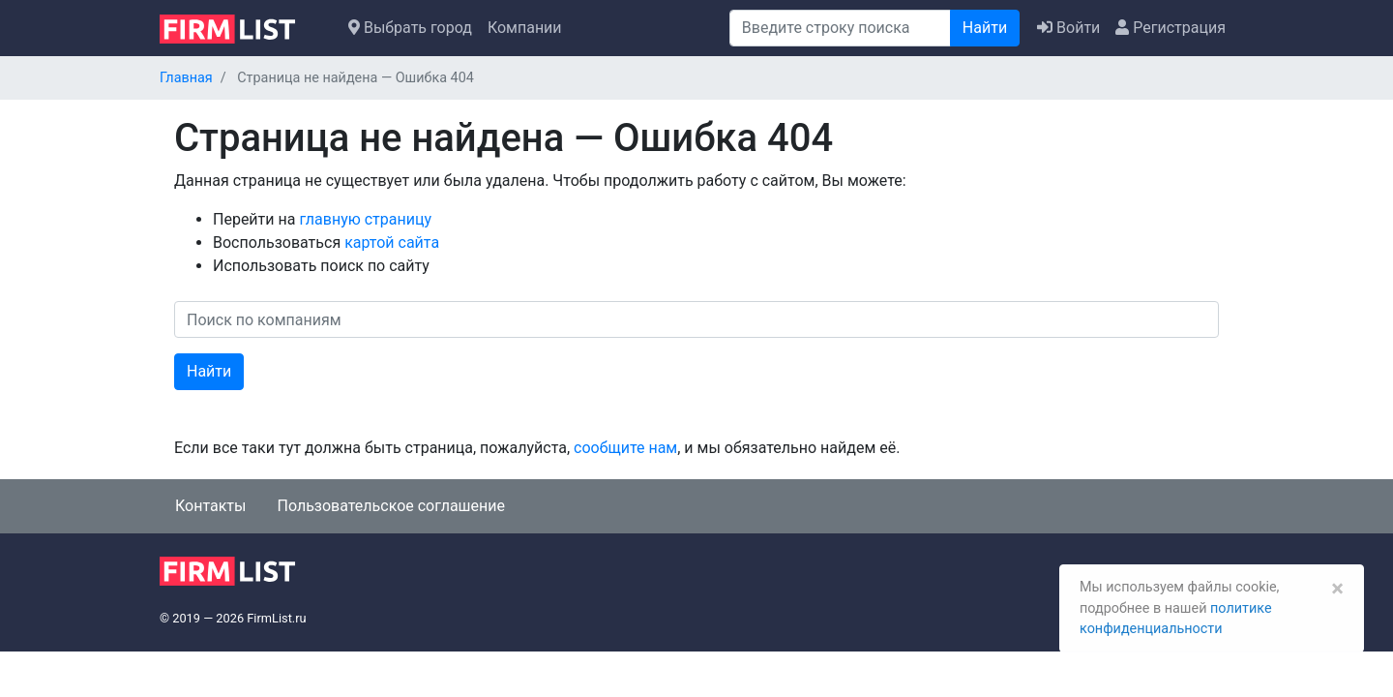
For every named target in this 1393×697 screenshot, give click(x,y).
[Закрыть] (1337, 588)
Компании (525, 27)
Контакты (210, 506)
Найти (985, 27)
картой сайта (391, 242)
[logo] (242, 27)
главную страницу (365, 219)
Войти (1068, 27)
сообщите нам (625, 448)
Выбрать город (410, 27)
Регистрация (1170, 27)
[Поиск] (840, 28)
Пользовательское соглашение (391, 506)
